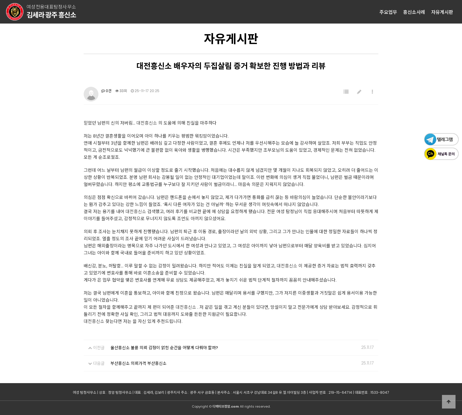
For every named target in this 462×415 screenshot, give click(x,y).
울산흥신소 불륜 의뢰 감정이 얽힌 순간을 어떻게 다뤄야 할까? (164, 348)
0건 (106, 90)
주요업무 (388, 11)
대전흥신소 (146, 123)
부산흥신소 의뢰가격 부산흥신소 (138, 363)
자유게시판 (442, 11)
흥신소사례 (414, 11)
